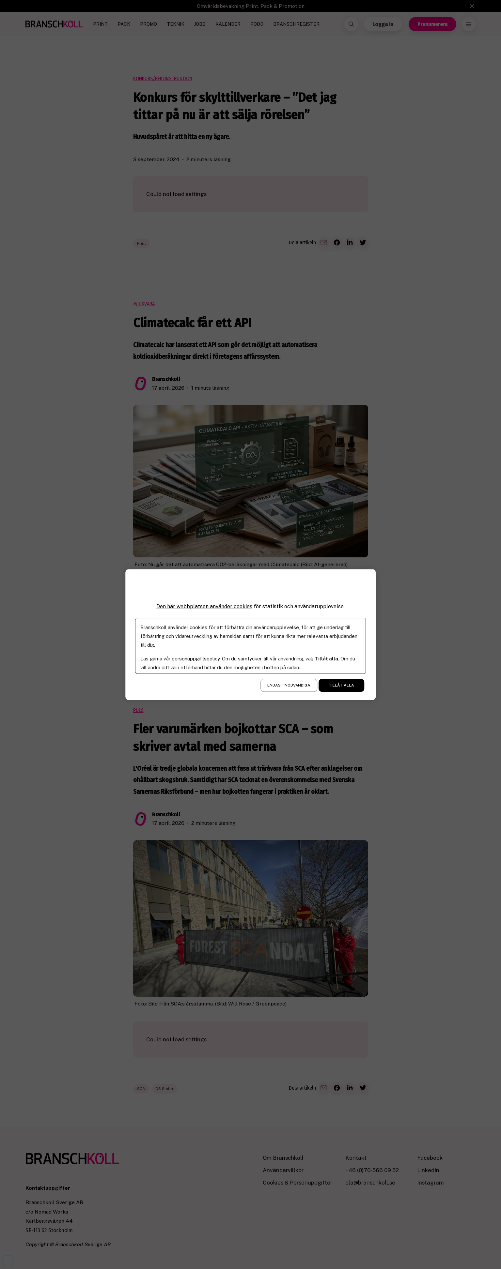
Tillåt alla (341, 685)
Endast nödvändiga (288, 685)
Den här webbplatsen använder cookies (204, 606)
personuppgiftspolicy (196, 658)
